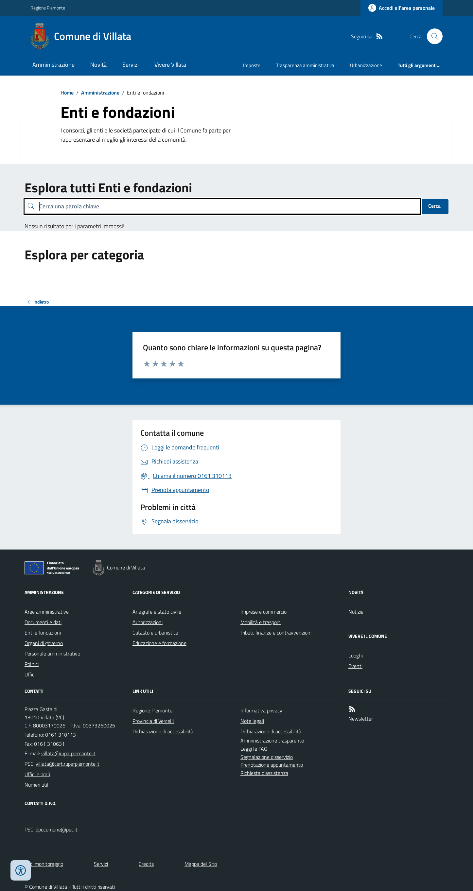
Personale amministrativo (52, 653)
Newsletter (360, 719)
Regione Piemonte (47, 7)
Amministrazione (53, 64)
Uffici (30, 674)
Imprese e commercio (263, 612)
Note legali (252, 721)
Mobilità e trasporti (260, 622)
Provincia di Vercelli (153, 721)
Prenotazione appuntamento (271, 765)
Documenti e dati (43, 622)
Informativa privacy (261, 710)
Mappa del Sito (200, 864)
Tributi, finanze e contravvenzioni (275, 633)
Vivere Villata (170, 64)
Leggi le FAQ (254, 749)
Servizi (130, 64)
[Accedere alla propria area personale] (401, 8)
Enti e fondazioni (43, 633)
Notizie (355, 612)
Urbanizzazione (366, 65)
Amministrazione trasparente (272, 740)
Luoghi (355, 655)
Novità (98, 64)
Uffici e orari (37, 774)
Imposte (251, 65)
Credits (146, 864)
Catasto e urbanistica (155, 633)
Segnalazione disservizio (266, 757)
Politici (32, 664)
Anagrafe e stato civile (156, 612)
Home (67, 92)
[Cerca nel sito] (432, 36)
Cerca (434, 206)
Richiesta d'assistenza (264, 773)
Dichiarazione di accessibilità (162, 731)
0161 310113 (60, 735)
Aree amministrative (47, 612)
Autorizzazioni (147, 622)
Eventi (355, 666)
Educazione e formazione (159, 643)
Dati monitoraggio (44, 864)
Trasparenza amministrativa (305, 65)
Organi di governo (44, 643)
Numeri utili (37, 785)
